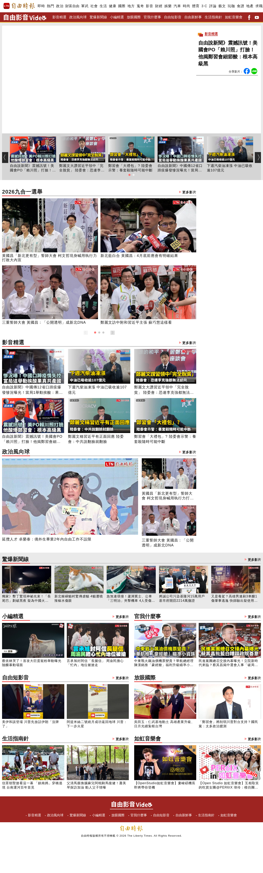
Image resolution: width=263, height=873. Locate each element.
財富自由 (72, 6)
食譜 (240, 6)
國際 (121, 6)
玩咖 (231, 6)
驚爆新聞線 (98, 17)
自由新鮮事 (193, 17)
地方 (131, 6)
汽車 (177, 6)
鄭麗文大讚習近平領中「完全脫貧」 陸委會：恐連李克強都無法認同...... (82, 168)
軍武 (84, 6)
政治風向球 (78, 17)
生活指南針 (213, 17)
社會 (94, 6)
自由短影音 (172, 17)
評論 (212, 6)
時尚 (186, 6)
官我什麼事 (152, 17)
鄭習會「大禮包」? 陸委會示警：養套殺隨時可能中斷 (130, 168)
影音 (149, 6)
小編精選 (117, 17)
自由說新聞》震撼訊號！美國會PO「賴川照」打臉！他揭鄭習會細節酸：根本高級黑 (227, 53)
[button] (129, 175)
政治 (59, 6)
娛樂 (168, 6)
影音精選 (59, 17)
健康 (112, 6)
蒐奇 (140, 6)
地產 (249, 6)
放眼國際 (134, 17)
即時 (41, 6)
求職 (259, 6)
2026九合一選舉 (99, 192)
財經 (158, 6)
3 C (204, 6)
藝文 (222, 6)
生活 (103, 6)
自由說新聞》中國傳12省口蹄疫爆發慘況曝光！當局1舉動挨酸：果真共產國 (180, 168)
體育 (195, 6)
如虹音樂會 (233, 17)
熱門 (50, 6)
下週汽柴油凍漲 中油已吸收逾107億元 (230, 168)
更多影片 (189, 192)
